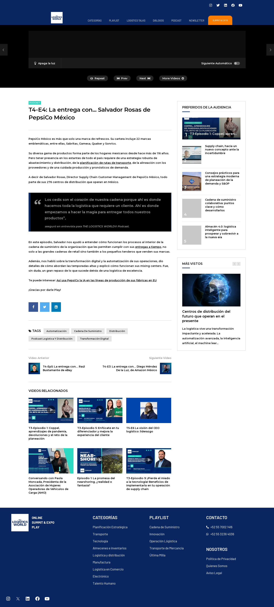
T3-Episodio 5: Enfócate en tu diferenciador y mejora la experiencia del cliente (98, 431)
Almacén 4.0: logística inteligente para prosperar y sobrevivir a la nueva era (221, 232)
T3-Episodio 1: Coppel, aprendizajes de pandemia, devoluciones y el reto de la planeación (48, 433)
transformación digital (94, 338)
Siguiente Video (160, 358)
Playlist (114, 20)
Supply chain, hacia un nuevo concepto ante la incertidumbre (222, 149)
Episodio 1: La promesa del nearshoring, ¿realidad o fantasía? (96, 482)
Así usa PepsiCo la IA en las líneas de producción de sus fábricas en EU (107, 280)
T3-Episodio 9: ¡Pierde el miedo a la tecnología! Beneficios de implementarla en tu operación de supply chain (148, 484)
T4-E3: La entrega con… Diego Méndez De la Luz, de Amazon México (129, 368)
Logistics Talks (136, 20)
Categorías (94, 20)
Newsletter (196, 20)
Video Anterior (39, 358)
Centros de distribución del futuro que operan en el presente (206, 316)
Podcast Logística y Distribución (51, 338)
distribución (117, 331)
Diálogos (158, 20)
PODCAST (176, 20)
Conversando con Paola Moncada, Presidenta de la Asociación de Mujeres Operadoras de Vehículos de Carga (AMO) (48, 485)
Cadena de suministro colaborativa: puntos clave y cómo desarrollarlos (220, 205)
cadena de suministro (88, 331)
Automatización (56, 331)
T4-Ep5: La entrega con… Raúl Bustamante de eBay (64, 368)
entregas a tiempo (148, 247)
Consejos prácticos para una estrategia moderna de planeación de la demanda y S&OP (222, 178)
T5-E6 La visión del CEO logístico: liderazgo (142, 429)
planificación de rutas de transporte (105, 163)
